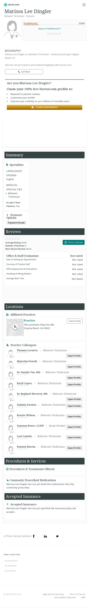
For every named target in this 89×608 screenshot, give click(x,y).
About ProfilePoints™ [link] (49, 28)
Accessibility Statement (65, 597)
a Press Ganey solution (18, 536)
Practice (29, 320)
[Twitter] (57, 536)
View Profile (75, 321)
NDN (83, 597)
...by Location (10, 570)
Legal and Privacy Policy (53, 594)
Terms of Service (77, 594)
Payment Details (16, 223)
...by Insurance (10, 561)
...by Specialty (10, 565)
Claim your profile (44, 107)
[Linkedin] (45, 536)
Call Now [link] (24, 71)
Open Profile (74, 356)
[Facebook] (33, 536)
